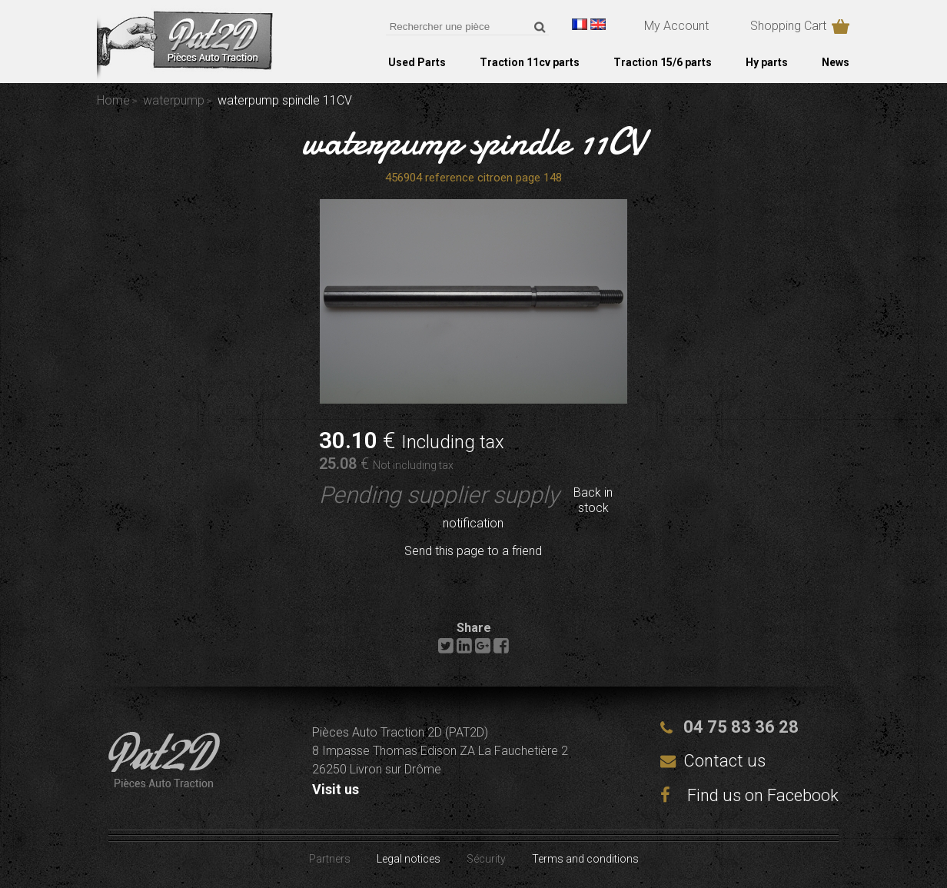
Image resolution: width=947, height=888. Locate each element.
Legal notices (408, 859)
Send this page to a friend (473, 551)
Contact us (724, 760)
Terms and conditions (585, 859)
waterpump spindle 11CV (474, 141)
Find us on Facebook (749, 795)
